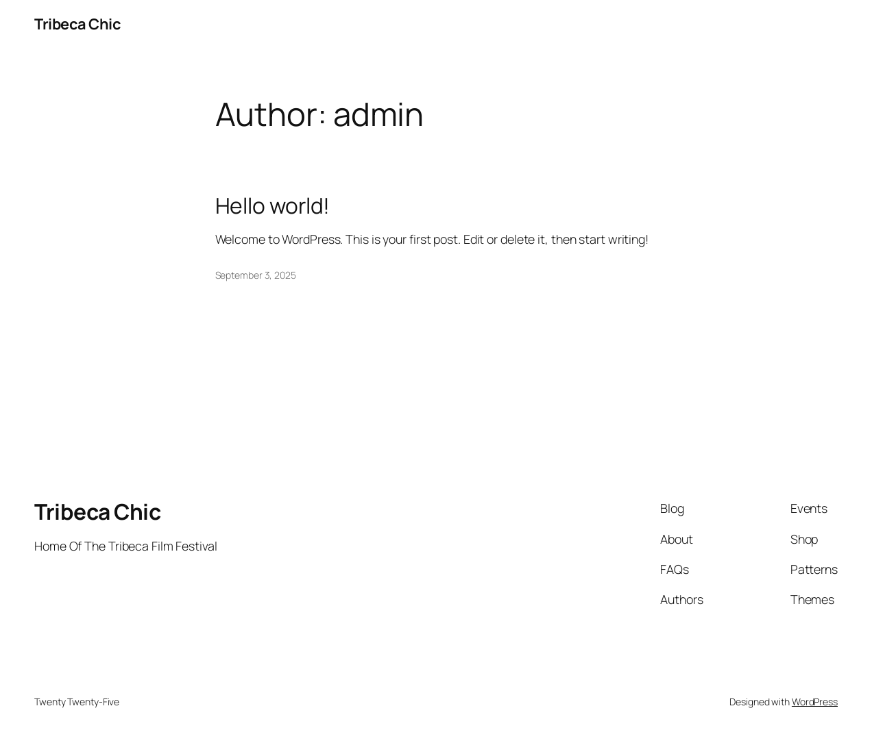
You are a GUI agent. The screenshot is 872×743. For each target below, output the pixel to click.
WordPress (815, 701)
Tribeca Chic (77, 24)
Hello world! (272, 206)
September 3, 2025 (255, 274)
